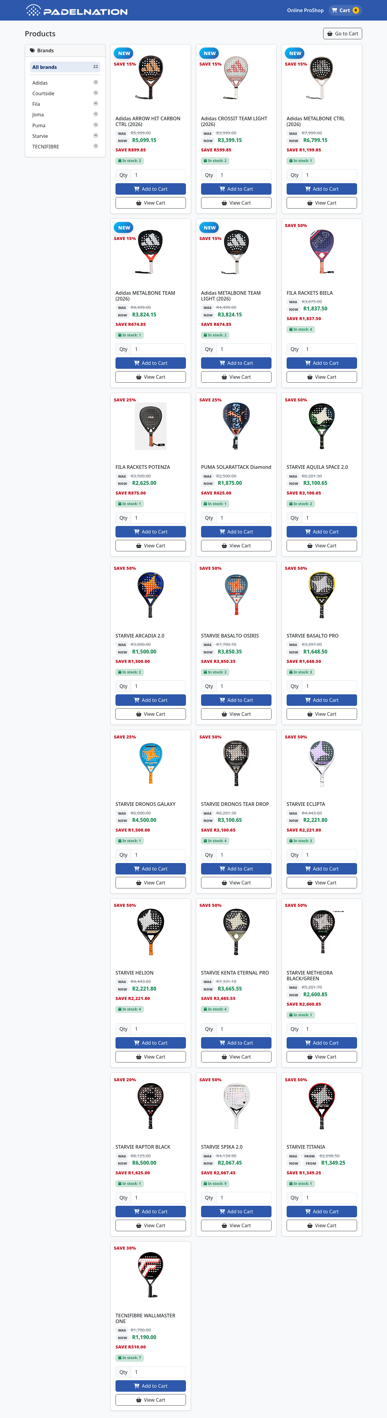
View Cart (150, 203)
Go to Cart (342, 33)
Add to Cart (150, 189)
